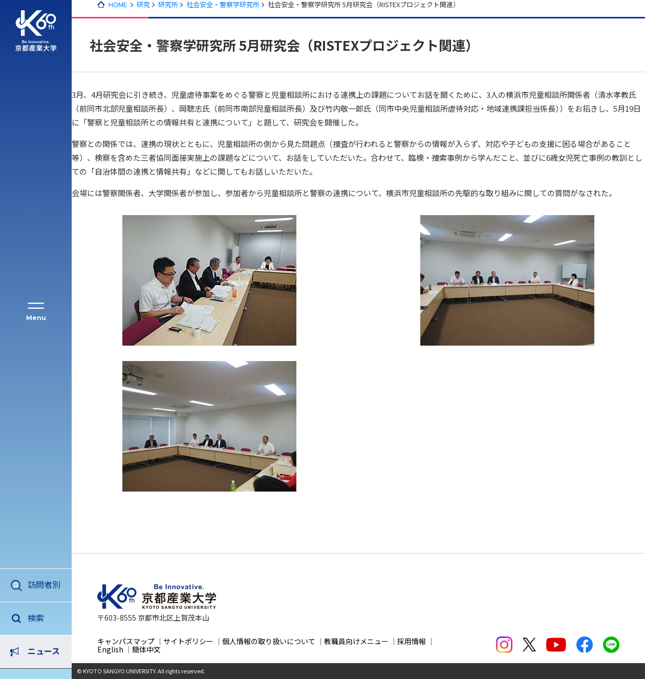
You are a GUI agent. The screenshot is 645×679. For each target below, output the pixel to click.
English (110, 649)
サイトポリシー (188, 641)
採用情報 (411, 641)
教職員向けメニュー (356, 641)
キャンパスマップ (126, 641)
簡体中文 (146, 649)
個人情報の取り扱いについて (268, 641)
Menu (36, 318)
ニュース (44, 617)
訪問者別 (44, 584)
